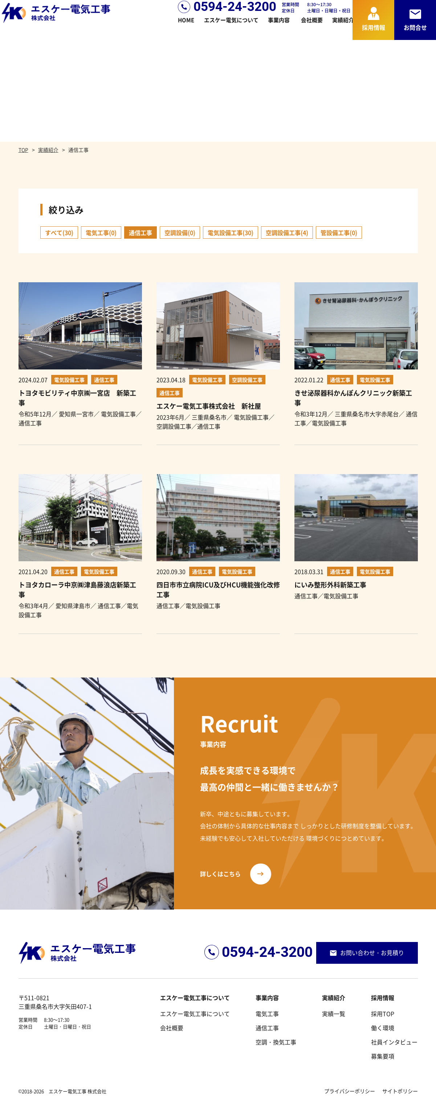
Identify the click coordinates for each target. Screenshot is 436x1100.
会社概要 (171, 1027)
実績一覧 (333, 1013)
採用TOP (382, 1013)
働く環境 (382, 1027)
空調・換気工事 (276, 1042)
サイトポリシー (400, 1091)
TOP (23, 149)
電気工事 (267, 1013)
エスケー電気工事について (195, 1013)
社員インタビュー (394, 1042)
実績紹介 (48, 149)
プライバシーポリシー (349, 1091)
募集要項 (382, 1056)
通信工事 (267, 1027)
